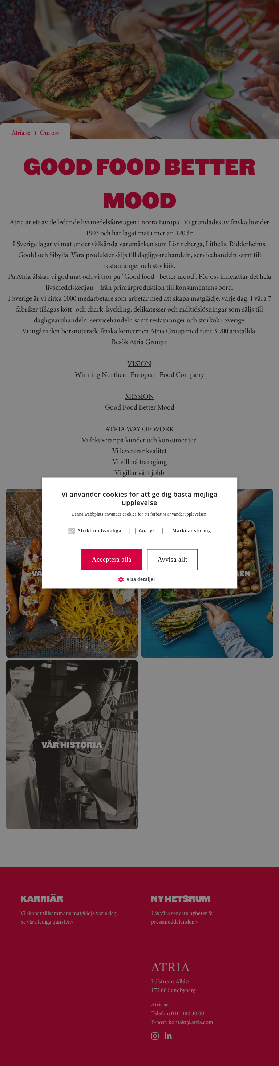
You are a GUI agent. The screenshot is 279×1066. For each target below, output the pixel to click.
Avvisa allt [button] (172, 559)
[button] (71, 531)
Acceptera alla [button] (112, 559)
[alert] (139, 533)
